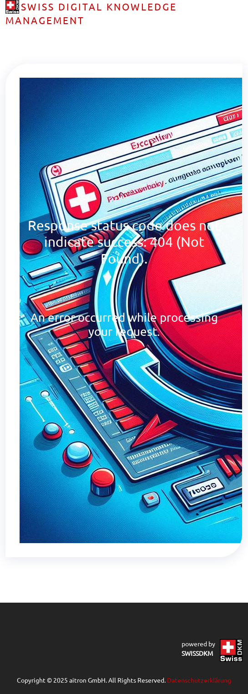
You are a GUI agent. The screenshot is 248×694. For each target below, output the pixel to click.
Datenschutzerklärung (199, 680)
